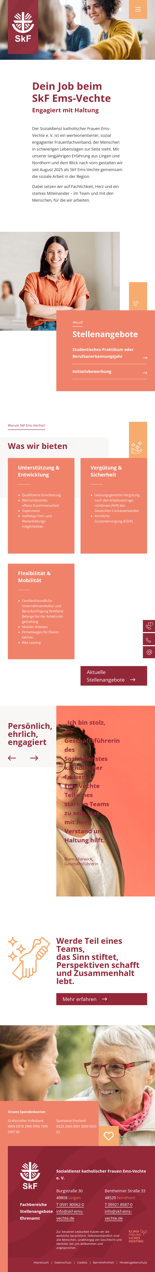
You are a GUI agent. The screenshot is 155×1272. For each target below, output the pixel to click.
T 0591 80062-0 (70, 1204)
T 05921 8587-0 (118, 1204)
